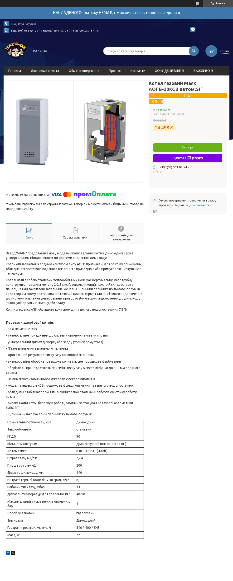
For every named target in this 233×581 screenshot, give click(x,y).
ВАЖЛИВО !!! (203, 70)
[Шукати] (194, 51)
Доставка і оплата (45, 70)
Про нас (115, 70)
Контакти (138, 70)
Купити (187, 147)
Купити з (188, 158)
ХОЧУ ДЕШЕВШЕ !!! (169, 70)
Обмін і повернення (84, 70)
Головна (14, 70)
